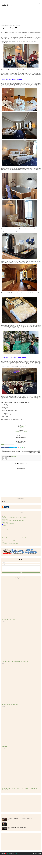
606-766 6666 (21, 426)
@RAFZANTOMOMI (5, 522)
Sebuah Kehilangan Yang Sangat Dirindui (9, 529)
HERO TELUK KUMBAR (8, 619)
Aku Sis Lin (4, 516)
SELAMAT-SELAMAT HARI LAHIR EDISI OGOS (15, 661)
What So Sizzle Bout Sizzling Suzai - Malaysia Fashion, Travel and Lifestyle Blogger (15, 533)
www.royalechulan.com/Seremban (21, 431)
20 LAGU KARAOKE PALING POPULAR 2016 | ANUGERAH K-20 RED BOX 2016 (19, 818)
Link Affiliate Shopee (5, 526)
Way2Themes (8, 853)
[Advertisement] (21, 15)
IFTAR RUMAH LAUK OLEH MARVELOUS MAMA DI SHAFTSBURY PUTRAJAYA (20, 788)
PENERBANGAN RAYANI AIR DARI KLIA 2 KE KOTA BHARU (16, 827)
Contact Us (39, 853)
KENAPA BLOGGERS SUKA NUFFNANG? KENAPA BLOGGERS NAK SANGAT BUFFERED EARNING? (20, 703)
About (36, 853)
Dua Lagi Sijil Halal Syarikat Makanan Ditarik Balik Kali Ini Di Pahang (13, 520)
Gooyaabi (16, 853)
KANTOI (4, 746)
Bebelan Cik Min (4, 528)
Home (2, 25)
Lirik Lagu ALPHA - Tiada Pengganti (8, 523)
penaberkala (3, 29)
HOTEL (5, 444)
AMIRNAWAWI (4, 525)
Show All (3, 544)
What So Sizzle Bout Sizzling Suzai (7, 536)
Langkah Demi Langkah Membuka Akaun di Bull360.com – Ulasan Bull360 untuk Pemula (16, 531)
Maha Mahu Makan (5, 519)
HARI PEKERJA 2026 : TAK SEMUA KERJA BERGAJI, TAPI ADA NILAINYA (14, 517)
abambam (4, 542)
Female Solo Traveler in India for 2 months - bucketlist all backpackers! (14, 534)
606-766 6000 (21, 427)
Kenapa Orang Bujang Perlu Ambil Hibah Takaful (10, 543)
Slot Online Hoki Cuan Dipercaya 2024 (8, 540)
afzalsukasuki (4, 539)
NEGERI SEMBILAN (6, 25)
